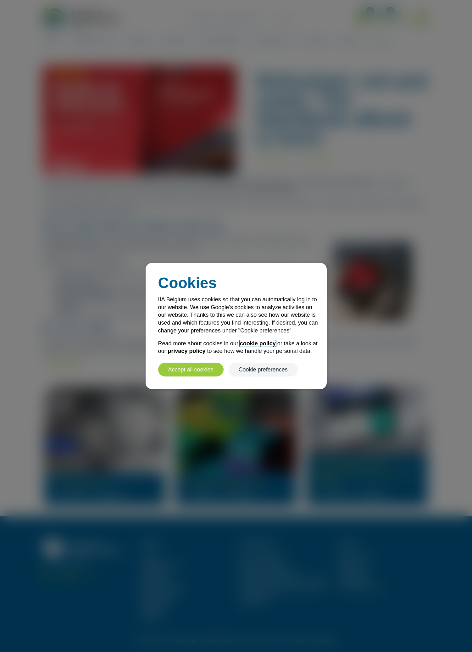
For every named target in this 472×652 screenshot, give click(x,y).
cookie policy (258, 343)
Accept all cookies (191, 369)
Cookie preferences (263, 369)
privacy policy (187, 351)
